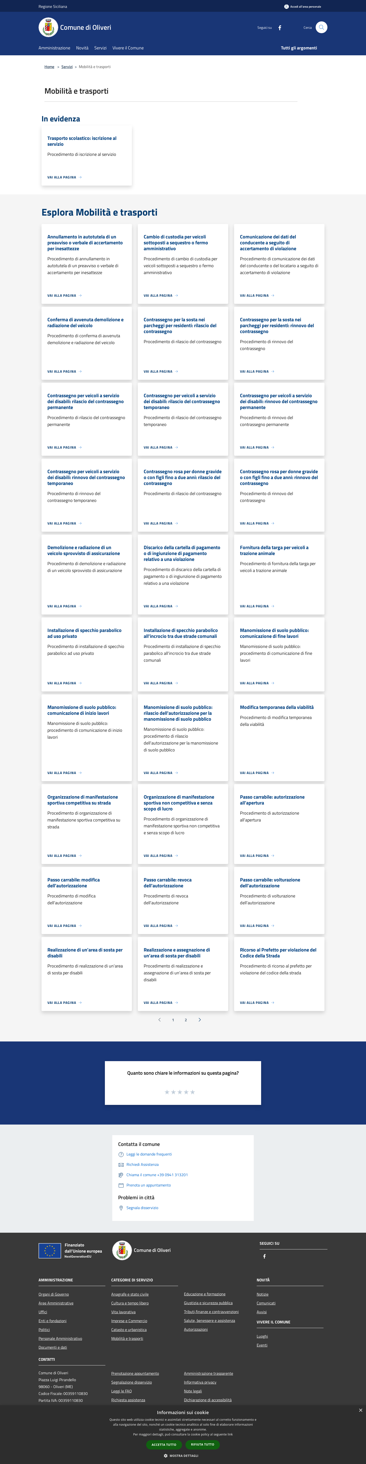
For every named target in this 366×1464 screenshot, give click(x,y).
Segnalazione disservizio (131, 1382)
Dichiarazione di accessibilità (208, 1400)
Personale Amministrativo (60, 1338)
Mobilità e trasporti (127, 1338)
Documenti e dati (53, 1347)
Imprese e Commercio (129, 1321)
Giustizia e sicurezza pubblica (208, 1303)
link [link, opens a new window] (230, 1434)
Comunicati (266, 1303)
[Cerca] (321, 27)
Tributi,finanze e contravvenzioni (211, 1312)
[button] (183, 1455)
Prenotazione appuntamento (135, 1373)
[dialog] (183, 1434)
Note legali (193, 1391)
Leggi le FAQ (121, 1391)
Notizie (262, 1294)
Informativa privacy (200, 1382)
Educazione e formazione (204, 1294)
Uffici (43, 1312)
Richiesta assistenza (128, 1400)
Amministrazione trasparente (208, 1373)
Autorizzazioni (196, 1329)
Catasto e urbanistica (129, 1329)
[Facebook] (278, 27)
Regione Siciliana (53, 6)
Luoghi (262, 1336)
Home (49, 67)
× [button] (360, 1410)
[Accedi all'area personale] (302, 6)
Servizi (67, 67)
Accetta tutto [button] (164, 1445)
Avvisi (262, 1312)
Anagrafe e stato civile (130, 1294)
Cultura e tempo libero (130, 1303)
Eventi (262, 1345)
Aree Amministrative (56, 1303)
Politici (44, 1329)
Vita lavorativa (123, 1312)
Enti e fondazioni (53, 1321)
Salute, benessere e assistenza (209, 1320)
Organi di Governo (54, 1294)
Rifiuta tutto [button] (202, 1444)
